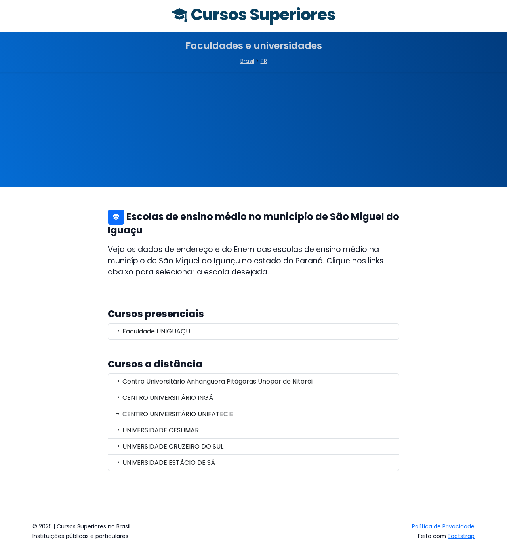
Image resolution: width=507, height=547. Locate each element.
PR (264, 61)
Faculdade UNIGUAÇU (152, 331)
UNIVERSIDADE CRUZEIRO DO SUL (168, 446)
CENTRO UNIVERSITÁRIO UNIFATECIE (173, 413)
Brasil (247, 61)
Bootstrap (461, 536)
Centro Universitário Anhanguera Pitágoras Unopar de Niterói (213, 381)
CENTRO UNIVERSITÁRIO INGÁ (163, 397)
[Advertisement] (253, 131)
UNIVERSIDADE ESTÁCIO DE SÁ (164, 462)
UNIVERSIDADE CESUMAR (156, 430)
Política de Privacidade (443, 526)
